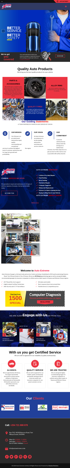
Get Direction (9, 193)
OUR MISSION (16, 132)
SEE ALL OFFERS (45, 302)
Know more (60, 56)
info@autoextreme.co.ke (17, 448)
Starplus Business (53, 465)
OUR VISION (38, 132)
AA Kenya (37, 276)
